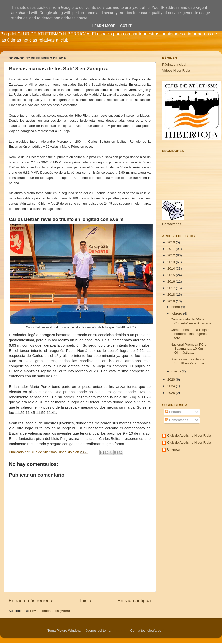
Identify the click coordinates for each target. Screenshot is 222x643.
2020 (171, 379)
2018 (171, 294)
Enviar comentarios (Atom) (50, 611)
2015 (171, 275)
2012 (171, 255)
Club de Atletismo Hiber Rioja (189, 435)
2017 (171, 288)
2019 (171, 301)
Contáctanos (171, 224)
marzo (176, 371)
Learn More (103, 26)
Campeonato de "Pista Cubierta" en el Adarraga (191, 321)
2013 (171, 262)
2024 (171, 386)
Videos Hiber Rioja (176, 70)
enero (176, 307)
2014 (171, 268)
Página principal (174, 64)
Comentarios (176, 420)
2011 (171, 249)
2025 (171, 393)
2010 (171, 242)
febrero (177, 313)
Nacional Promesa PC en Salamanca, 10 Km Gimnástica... (190, 348)
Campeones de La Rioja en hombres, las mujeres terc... (191, 334)
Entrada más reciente (31, 600)
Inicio (85, 600)
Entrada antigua (134, 600)
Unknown (174, 449)
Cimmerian (120, 630)
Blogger (168, 630)
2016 (171, 281)
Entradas (174, 412)
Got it (126, 26)
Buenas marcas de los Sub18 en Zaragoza (187, 361)
